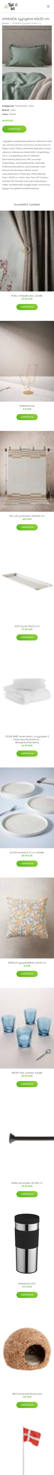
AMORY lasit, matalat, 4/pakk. (27, 1072)
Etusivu (5, 23)
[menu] (48, 6)
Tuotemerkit (21, 106)
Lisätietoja (14, 129)
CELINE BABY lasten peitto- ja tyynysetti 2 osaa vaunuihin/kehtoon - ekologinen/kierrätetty (27, 739)
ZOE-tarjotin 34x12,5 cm (27, 626)
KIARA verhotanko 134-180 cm (27, 1183)
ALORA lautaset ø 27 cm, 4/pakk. (27, 852)
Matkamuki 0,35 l (27, 1283)
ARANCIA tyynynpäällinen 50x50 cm (27, 962)
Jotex (31, 106)
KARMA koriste (27, 405)
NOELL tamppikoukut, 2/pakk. (27, 295)
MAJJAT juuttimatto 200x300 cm (27, 516)
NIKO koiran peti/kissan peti (27, 1393)
